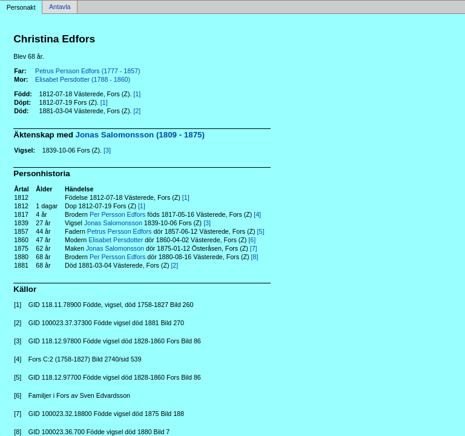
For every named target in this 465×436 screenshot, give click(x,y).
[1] (136, 93)
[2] (136, 110)
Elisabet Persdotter (115, 239)
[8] (255, 256)
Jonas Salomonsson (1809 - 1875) (140, 134)
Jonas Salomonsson (113, 222)
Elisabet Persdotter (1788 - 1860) (82, 79)
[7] (253, 248)
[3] (107, 150)
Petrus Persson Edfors (119, 231)
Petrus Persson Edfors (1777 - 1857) (87, 70)
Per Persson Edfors (117, 214)
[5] (261, 231)
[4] (257, 214)
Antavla (60, 7)
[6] (252, 239)
